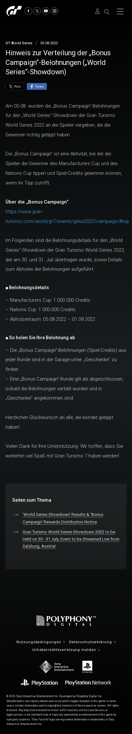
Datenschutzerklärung (90, 642)
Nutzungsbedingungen (38, 642)
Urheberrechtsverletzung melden (64, 650)
